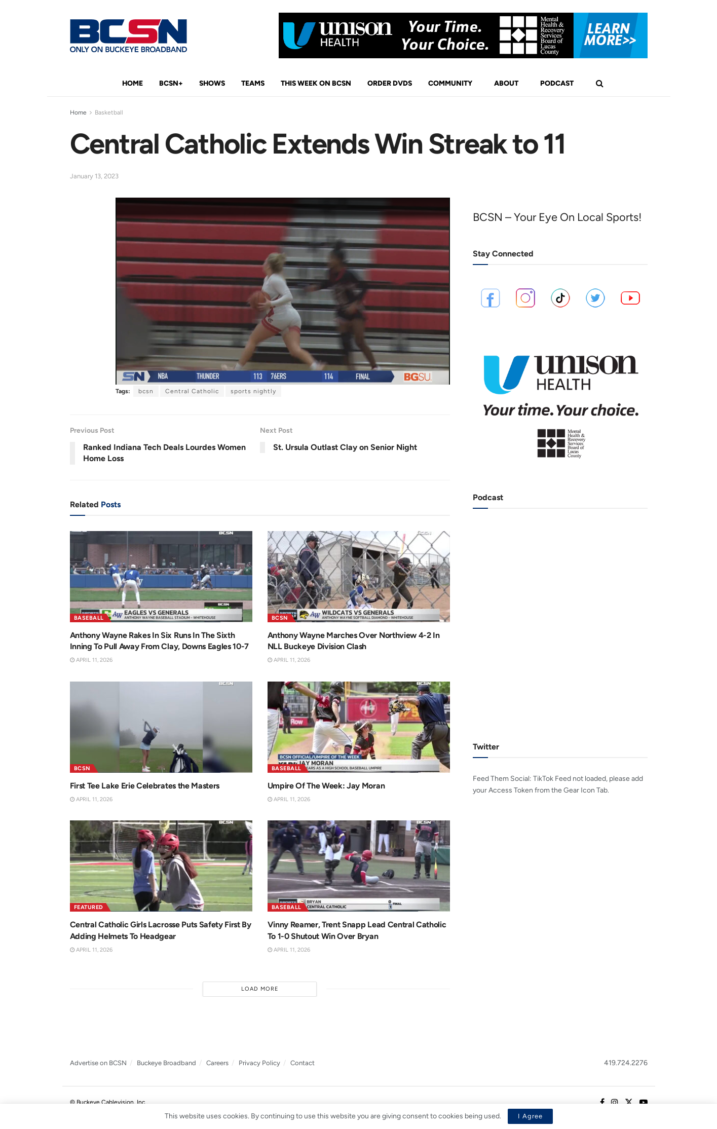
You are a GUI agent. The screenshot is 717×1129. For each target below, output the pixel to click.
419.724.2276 (626, 1063)
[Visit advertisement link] (463, 35)
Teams (253, 83)
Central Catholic (192, 391)
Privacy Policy (259, 1063)
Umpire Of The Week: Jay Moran (326, 786)
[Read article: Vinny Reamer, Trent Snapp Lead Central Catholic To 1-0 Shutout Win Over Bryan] (359, 866)
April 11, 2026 (91, 660)
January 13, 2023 (94, 176)
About (506, 83)
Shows (212, 83)
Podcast (557, 83)
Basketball (109, 112)
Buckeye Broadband (166, 1063)
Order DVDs (389, 83)
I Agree (530, 1116)
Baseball (89, 618)
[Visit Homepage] (128, 35)
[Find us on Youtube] (643, 1103)
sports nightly (253, 391)
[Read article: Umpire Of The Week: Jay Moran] (359, 727)
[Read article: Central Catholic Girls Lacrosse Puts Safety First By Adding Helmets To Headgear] (161, 866)
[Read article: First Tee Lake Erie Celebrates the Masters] (161, 727)
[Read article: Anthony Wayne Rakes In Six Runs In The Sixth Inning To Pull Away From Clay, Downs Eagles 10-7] (161, 576)
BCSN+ (171, 83)
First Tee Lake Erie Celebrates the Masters (145, 786)
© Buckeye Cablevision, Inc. (108, 1102)
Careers (217, 1063)
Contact (302, 1063)
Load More (260, 989)
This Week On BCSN (316, 83)
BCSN (280, 618)
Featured (88, 907)
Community (450, 83)
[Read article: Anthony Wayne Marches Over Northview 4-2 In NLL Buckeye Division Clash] (359, 576)
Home (132, 83)
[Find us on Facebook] (602, 1103)
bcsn (146, 391)
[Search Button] (599, 83)
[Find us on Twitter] (629, 1103)
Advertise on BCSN (98, 1063)
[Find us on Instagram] (614, 1103)
